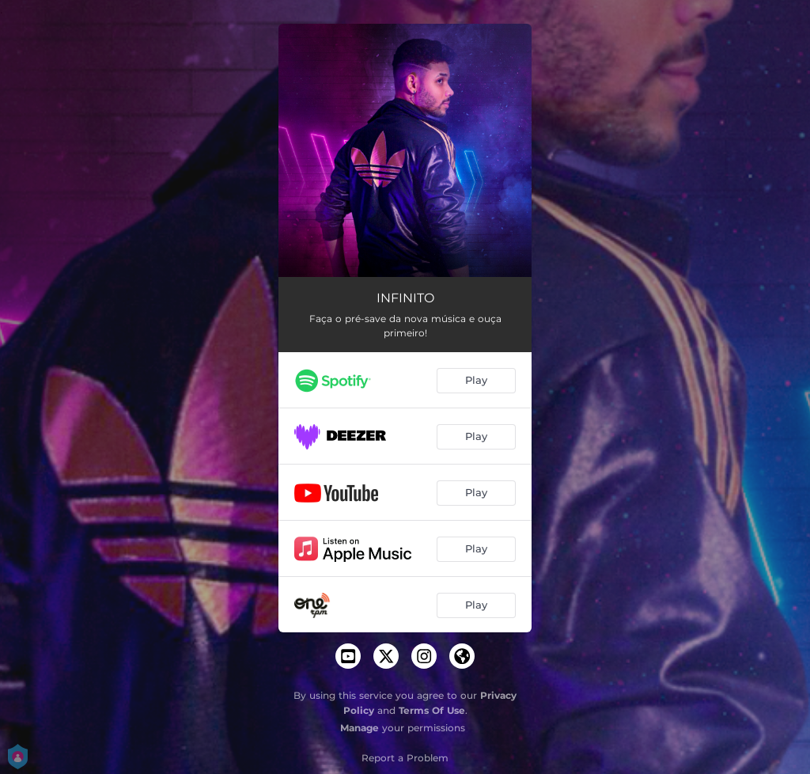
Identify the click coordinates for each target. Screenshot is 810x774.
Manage (359, 728)
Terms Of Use (432, 710)
